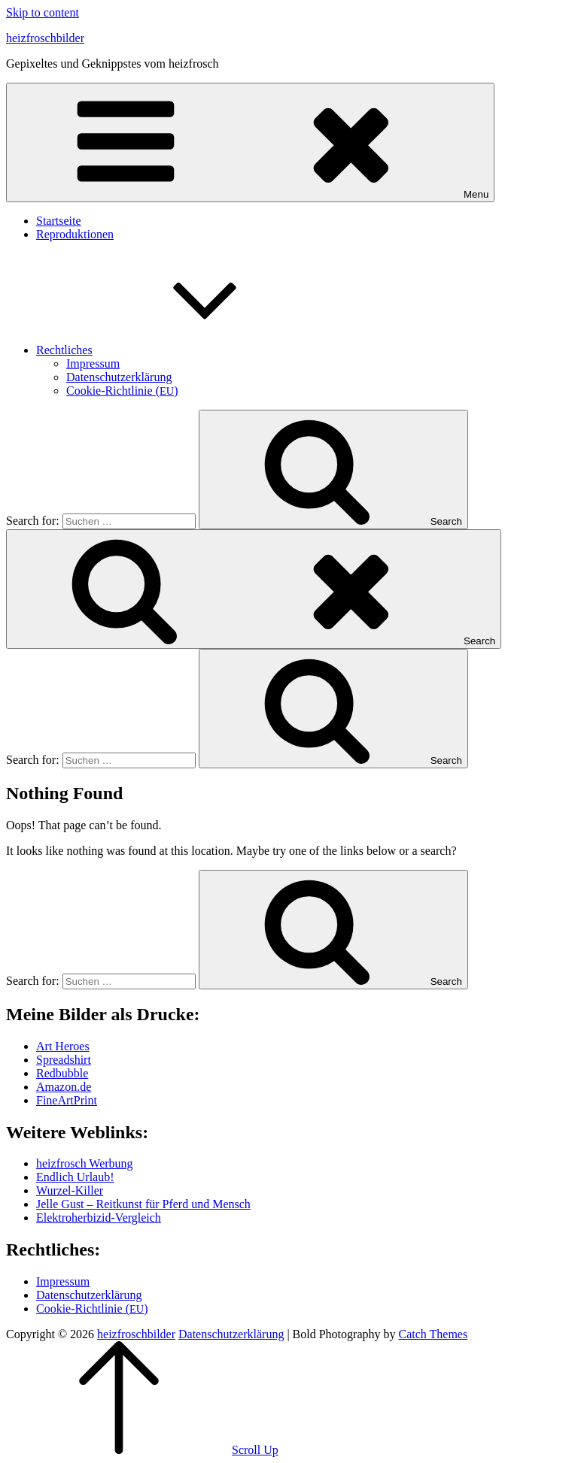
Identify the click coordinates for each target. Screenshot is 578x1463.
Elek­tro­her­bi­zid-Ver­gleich (98, 1217)
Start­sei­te (58, 220)
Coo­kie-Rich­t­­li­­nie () (122, 390)
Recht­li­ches (177, 350)
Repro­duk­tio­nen (75, 234)
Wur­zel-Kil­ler (69, 1190)
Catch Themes (432, 1334)
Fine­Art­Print (66, 1100)
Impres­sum (93, 363)
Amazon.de (63, 1086)
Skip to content (42, 12)
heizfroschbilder (45, 38)
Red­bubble (62, 1073)
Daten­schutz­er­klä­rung (119, 377)
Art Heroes (63, 1046)
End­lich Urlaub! (75, 1177)
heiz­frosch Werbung (84, 1163)
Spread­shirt (63, 1059)
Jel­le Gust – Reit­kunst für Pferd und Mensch (143, 1204)
